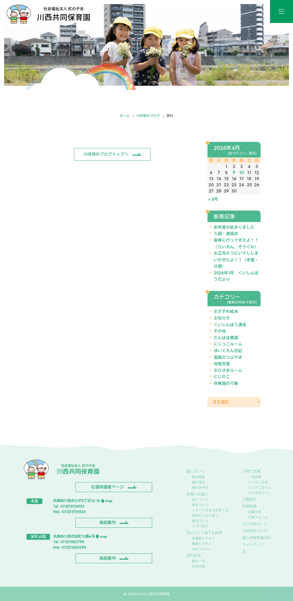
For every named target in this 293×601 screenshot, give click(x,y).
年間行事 (198, 566)
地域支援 (222, 364)
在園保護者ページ (107, 487)
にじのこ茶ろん (259, 487)
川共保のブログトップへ (105, 154)
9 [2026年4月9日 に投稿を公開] (234, 173)
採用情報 (249, 506)
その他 (220, 331)
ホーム (125, 115)
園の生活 (193, 555)
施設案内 (107, 522)
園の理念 (198, 482)
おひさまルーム (228, 370)
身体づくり (200, 504)
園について (195, 471)
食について (200, 499)
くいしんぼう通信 (230, 325)
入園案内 (249, 499)
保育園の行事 (226, 383)
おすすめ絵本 (226, 311)
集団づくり (200, 521)
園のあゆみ (200, 487)
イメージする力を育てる (210, 510)
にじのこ (222, 377)
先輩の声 (254, 512)
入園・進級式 (226, 234)
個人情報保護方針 (256, 537)
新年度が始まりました (234, 227)
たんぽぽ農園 (226, 338)
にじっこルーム (228, 344)
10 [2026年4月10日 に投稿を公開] (241, 173)
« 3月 (213, 199)
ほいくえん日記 (228, 351)
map (107, 500)
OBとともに (201, 549)
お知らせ (222, 318)
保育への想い (197, 494)
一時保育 (254, 477)
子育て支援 (251, 471)
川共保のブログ (148, 115)
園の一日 (198, 561)
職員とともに (202, 543)
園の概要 (198, 477)
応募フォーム (258, 517)
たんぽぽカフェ (259, 492)
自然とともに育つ (205, 515)
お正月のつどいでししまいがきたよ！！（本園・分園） (236, 259)
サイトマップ (253, 544)
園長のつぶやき (228, 357)
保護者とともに (203, 538)
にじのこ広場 (258, 482)
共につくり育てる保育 (204, 532)
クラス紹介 (200, 526)
